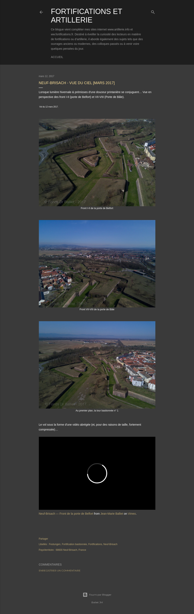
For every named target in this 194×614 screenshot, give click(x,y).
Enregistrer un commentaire (60, 570)
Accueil (57, 57)
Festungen (54, 544)
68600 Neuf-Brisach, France (71, 550)
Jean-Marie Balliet (112, 513)
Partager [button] (43, 538)
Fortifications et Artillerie (86, 15)
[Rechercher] (153, 11)
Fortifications (95, 544)
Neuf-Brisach (110, 544)
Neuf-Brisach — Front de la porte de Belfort (66, 513)
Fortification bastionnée (74, 544)
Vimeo (132, 513)
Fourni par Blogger (97, 594)
